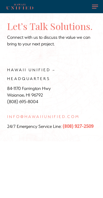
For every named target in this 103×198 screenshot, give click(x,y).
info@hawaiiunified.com (43, 116)
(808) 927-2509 (78, 126)
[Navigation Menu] (95, 6)
